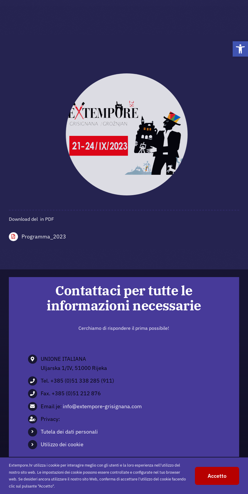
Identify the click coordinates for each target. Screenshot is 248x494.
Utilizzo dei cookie (62, 444)
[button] (240, 49)
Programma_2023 (44, 236)
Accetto (217, 475)
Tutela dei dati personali (69, 431)
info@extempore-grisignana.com (102, 406)
